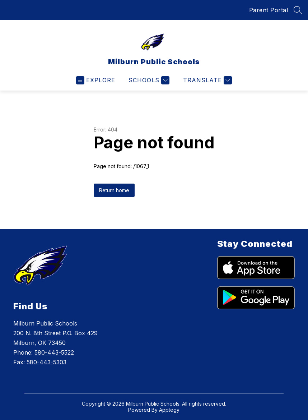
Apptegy (169, 410)
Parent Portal (268, 10)
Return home (114, 190)
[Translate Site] (206, 80)
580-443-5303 (46, 362)
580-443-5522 (54, 352)
